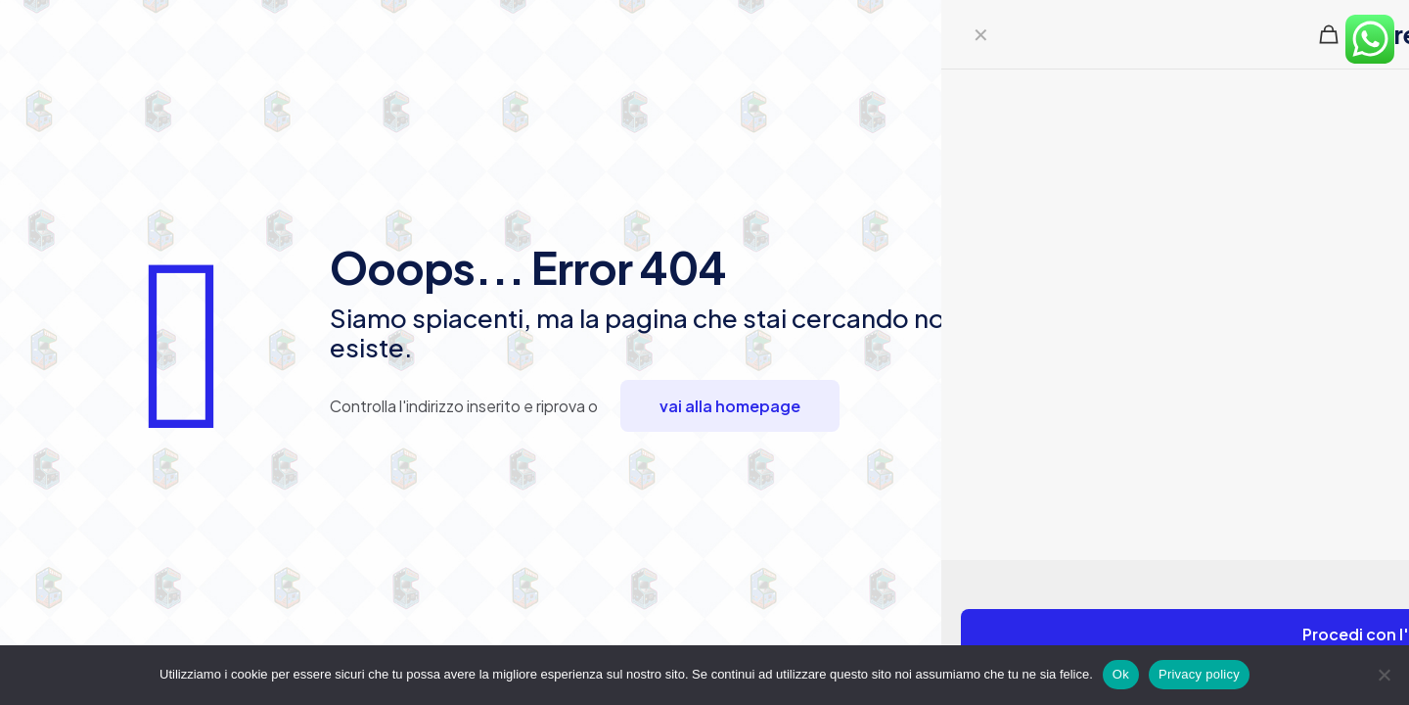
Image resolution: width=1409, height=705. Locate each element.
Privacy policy (1199, 674)
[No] (1384, 674)
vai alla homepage (729, 406)
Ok (1121, 674)
